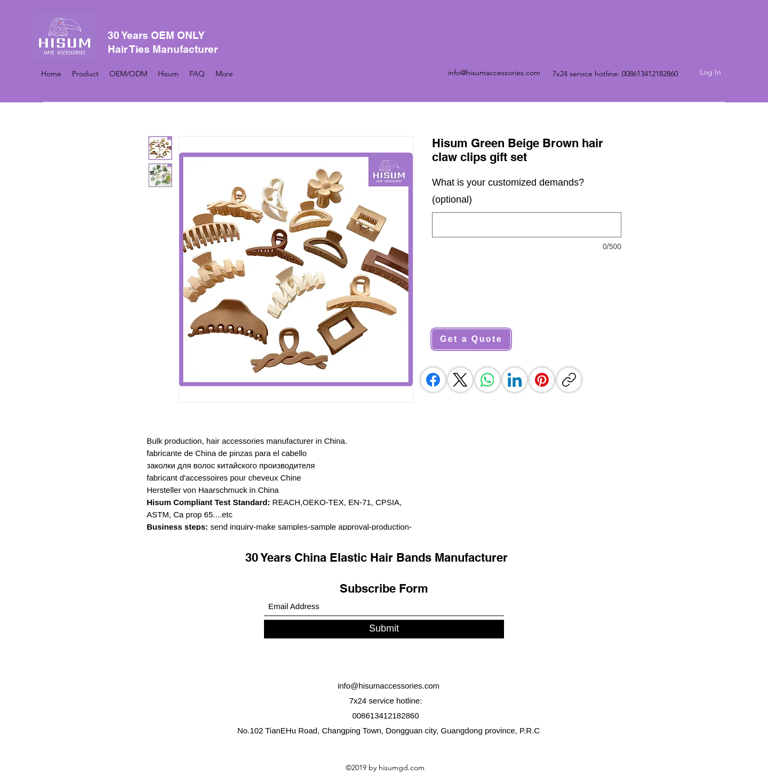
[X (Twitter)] (460, 379)
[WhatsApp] (487, 379)
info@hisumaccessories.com (494, 72)
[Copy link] (569, 379)
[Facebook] (433, 379)
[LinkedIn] (514, 379)
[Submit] (384, 629)
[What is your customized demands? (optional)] (527, 225)
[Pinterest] (542, 379)
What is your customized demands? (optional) (508, 191)
